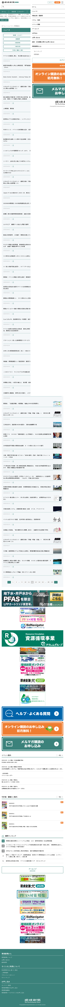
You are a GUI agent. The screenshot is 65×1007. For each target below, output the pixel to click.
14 (39, 582)
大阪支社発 (17, 46)
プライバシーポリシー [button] (44, 18)
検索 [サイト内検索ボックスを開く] (60, 6)
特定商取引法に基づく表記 (10, 970)
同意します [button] (4, 20)
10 (25, 582)
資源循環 (18, 39)
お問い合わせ (6, 960)
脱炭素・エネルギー (17, 35)
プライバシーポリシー (8, 975)
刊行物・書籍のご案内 (17, 50)
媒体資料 (4, 962)
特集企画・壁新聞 (46, 46)
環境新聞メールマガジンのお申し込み (13, 992)
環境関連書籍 (6, 990)
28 (48, 582)
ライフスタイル (46, 42)
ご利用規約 (5, 972)
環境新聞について (7, 957)
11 (29, 582)
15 (43, 582)
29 (52, 582)
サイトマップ (6, 977)
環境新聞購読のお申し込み (10, 987)
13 (36, 582)
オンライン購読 (6, 985)
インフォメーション (46, 50)
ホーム (4, 26)
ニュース (10, 26)
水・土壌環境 (46, 39)
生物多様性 (17, 42)
